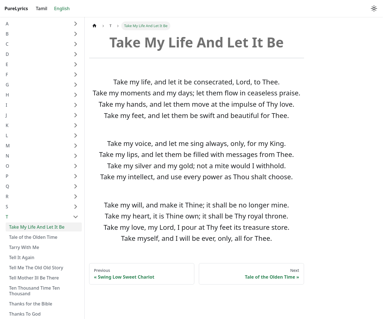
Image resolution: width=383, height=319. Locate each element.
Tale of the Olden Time (33, 237)
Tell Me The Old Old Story (36, 268)
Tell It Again (21, 257)
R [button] (7, 196)
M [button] (8, 146)
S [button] (7, 207)
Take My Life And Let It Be (37, 227)
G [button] (7, 85)
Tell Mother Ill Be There (34, 278)
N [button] (7, 156)
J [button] (6, 115)
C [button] (7, 44)
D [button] (7, 54)
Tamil (41, 8)
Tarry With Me (24, 247)
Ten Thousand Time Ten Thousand (34, 291)
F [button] (7, 74)
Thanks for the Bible (30, 304)
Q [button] (7, 186)
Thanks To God (25, 314)
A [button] (7, 24)
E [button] (7, 64)
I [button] (6, 105)
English (62, 8)
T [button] (7, 217)
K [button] (7, 125)
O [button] (7, 166)
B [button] (7, 34)
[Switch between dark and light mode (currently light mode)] (373, 8)
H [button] (7, 95)
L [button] (7, 135)
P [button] (7, 176)
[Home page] (94, 25)
